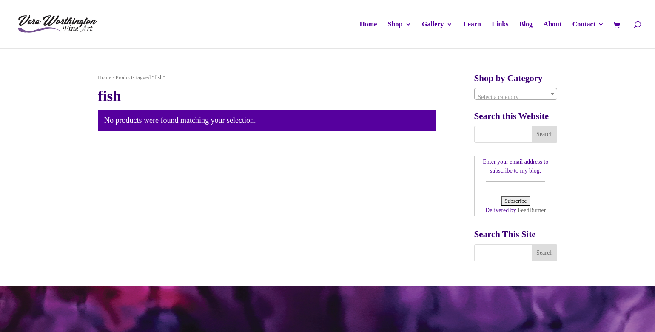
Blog (526, 24)
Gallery (433, 24)
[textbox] (516, 97)
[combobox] (515, 94)
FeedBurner (532, 210)
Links (500, 24)
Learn (472, 24)
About (553, 24)
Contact (583, 24)
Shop (395, 24)
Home (368, 24)
